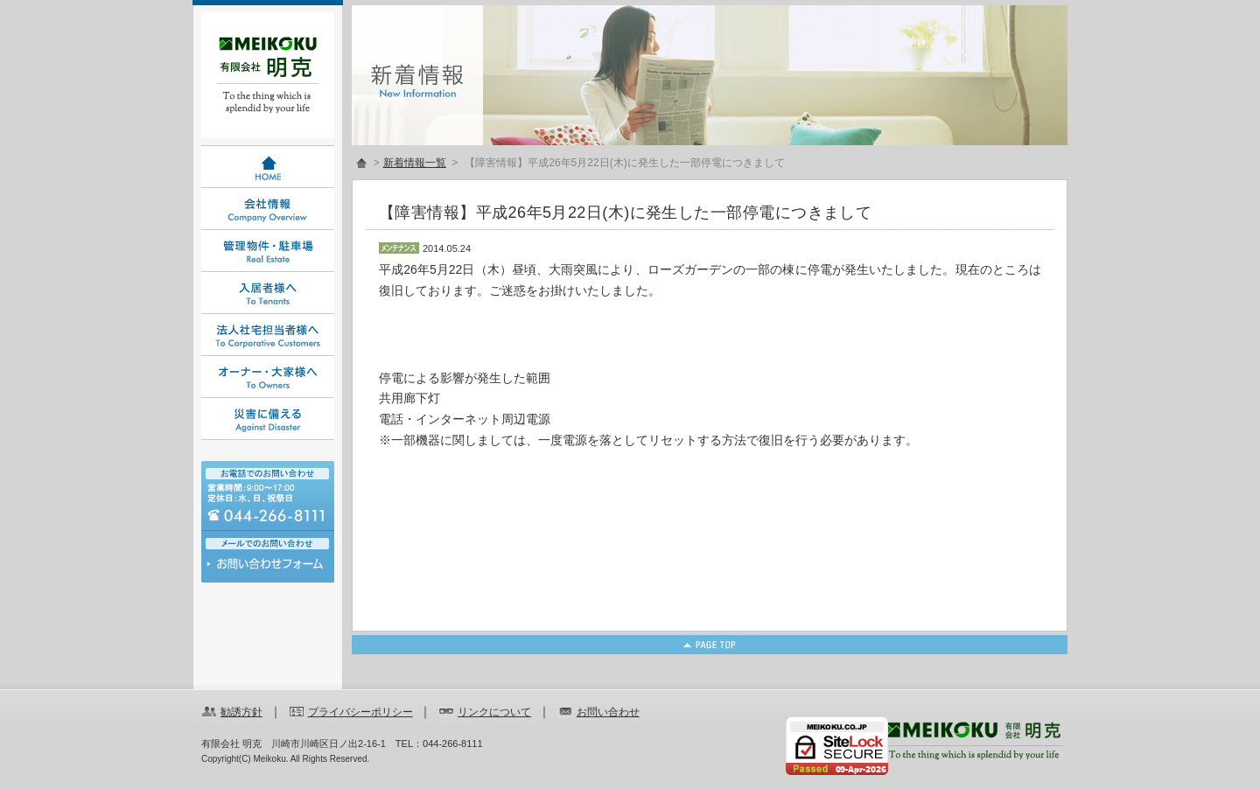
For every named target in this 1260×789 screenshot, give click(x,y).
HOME (267, 167)
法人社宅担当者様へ (267, 335)
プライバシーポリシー (360, 712)
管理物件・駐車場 (267, 251)
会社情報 (267, 209)
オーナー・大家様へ (267, 377)
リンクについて (494, 712)
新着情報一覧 (414, 163)
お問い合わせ (267, 568)
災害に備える (267, 419)
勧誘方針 (241, 712)
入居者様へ (267, 293)
